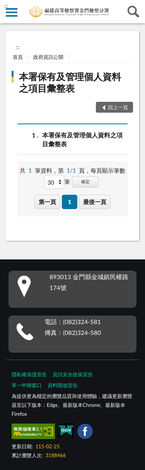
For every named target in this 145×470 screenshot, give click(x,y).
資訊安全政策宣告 (73, 374)
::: (6, 6)
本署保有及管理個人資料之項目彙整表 (70, 82)
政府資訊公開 (48, 57)
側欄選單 (11, 12)
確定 (85, 181)
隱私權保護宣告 (29, 374)
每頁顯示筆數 (107, 170)
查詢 (133, 11)
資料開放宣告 (63, 385)
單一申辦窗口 (27, 385)
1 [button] (70, 201)
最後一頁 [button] (94, 201)
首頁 (18, 57)
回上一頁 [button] (118, 107)
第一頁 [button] (47, 201)
